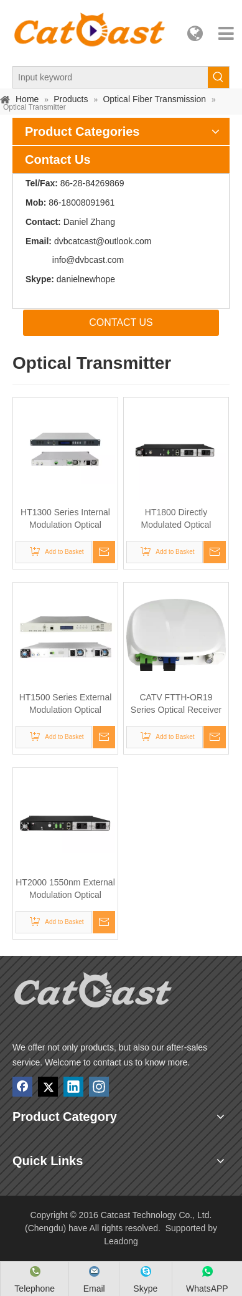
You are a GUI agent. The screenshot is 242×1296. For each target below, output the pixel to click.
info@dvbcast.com (88, 260)
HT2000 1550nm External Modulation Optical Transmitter (65, 889)
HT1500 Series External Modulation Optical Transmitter (65, 704)
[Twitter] (48, 1087)
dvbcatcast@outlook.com (103, 241)
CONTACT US (121, 322)
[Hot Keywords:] (218, 77)
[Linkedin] (73, 1087)
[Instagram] (99, 1087)
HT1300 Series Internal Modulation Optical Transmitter (65, 519)
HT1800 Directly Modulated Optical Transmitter (176, 519)
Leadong (121, 1241)
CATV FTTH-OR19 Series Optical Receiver (176, 703)
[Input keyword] (110, 77)
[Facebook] (22, 1087)
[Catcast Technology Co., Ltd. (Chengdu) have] (93, 993)
